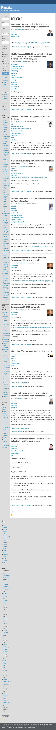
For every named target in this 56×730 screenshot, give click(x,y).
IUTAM (5, 431)
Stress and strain (6, 362)
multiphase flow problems (19, 222)
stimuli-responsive (16, 77)
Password (4, 22)
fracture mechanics (17, 131)
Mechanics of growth (6, 340)
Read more (15, 47)
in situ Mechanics (6, 387)
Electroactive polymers (6, 428)
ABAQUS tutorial (5, 317)
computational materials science (21, 129)
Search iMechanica (6, 97)
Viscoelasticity (6, 371)
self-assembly (15, 86)
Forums (5, 94)
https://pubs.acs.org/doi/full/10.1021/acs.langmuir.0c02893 (32, 43)
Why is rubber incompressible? (6, 375)
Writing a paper (5, 380)
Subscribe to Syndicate (2, 719)
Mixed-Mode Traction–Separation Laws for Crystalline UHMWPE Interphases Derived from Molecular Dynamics (6, 235)
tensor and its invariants (6, 392)
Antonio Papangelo (23, 166)
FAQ (4, 562)
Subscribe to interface (11, 515)
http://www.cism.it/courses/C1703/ (42, 246)
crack (12, 138)
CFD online (5, 422)
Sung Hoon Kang (22, 61)
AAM (4, 407)
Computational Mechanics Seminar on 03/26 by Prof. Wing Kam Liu (7, 266)
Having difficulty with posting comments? (6, 533)
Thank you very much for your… (5, 633)
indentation (14, 448)
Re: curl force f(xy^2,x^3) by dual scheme (6, 648)
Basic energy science (5, 413)
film (12, 455)
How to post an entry (5, 546)
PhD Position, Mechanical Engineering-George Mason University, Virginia (6, 253)
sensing (13, 80)
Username (4, 16)
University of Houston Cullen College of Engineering (22, 727)
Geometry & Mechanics (6, 326)
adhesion (14, 171)
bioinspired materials (17, 66)
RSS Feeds (5, 559)
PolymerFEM (6, 433)
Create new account (5, 78)
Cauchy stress (5, 321)
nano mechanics (16, 133)
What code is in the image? (5, 38)
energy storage (15, 36)
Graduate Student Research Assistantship (6, 585)
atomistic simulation (17, 126)
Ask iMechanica (6, 526)
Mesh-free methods (5, 345)
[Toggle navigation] (53, 7)
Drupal (14, 726)
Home (12, 15)
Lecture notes (5, 555)
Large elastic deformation (6, 331)
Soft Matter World (5, 441)
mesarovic (20, 203)
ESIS (19, 354)
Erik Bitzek (20, 121)
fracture (13, 359)
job (12, 124)
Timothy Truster (22, 263)
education (14, 206)
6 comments (25, 428)
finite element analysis (18, 451)
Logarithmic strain (6, 336)
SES (4, 437)
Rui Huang (20, 398)
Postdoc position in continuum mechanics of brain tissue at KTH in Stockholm (6, 161)
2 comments (25, 383)
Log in (23, 47)
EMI (4, 425)
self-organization (16, 68)
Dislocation (14, 135)
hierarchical (14, 89)
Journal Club (5, 551)
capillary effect (15, 213)
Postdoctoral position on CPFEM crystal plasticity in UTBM (6, 219)
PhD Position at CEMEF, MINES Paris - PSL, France (5, 127)
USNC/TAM (6, 445)
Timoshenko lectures (6, 368)
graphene (14, 408)
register (29, 47)
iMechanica (6, 7)
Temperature (6, 365)
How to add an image (5, 540)
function (13, 75)
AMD (4, 409)
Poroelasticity (6, 359)
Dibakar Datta (21, 29)
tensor (5, 396)
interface (14, 34)
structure (14, 73)
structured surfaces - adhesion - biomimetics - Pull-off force (29, 177)
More (7, 300)
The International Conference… (7, 575)
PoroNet (5, 435)
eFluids (5, 447)
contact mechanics (17, 173)
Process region (15, 363)
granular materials (16, 215)
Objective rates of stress (5, 351)
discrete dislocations (17, 217)
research (13, 32)
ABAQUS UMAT (5, 313)
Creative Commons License (45, 724)
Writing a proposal (5, 383)
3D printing (14, 71)
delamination (15, 453)
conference (14, 64)
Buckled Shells (5, 418)
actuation (14, 82)
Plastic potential (5, 356)
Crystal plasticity (16, 220)
